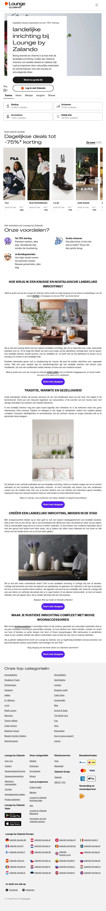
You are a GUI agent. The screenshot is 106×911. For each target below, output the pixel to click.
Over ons (9, 761)
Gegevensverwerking (14, 776)
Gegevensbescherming (15, 771)
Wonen (33, 776)
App (31, 806)
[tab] (8, 96)
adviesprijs (26, 899)
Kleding (33, 761)
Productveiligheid (12, 799)
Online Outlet (35, 787)
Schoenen (34, 766)
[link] (27, 106)
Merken (33, 792)
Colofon (8, 766)
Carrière (8, 789)
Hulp (56, 761)
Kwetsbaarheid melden (15, 794)
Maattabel (58, 766)
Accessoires (35, 771)
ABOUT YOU (60, 782)
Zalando (58, 777)
